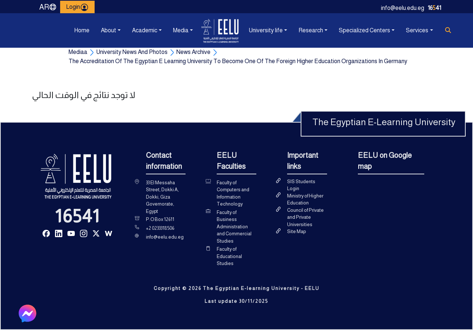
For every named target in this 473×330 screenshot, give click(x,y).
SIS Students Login (301, 185)
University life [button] (266, 30)
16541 (77, 216)
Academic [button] (144, 30)
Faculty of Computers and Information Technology (233, 193)
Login (77, 7)
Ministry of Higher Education (305, 199)
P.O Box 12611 (160, 219)
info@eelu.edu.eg (402, 8)
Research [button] (310, 30)
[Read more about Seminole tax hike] (46, 233)
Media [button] (180, 30)
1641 (434, 8)
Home (81, 30)
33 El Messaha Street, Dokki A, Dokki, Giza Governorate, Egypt (162, 197)
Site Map (296, 231)
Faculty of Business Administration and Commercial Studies (234, 227)
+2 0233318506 (160, 228)
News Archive (193, 52)
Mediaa (78, 52)
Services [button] (417, 30)
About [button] (108, 30)
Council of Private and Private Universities (305, 217)
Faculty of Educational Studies (229, 256)
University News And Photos (132, 52)
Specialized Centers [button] (364, 30)
